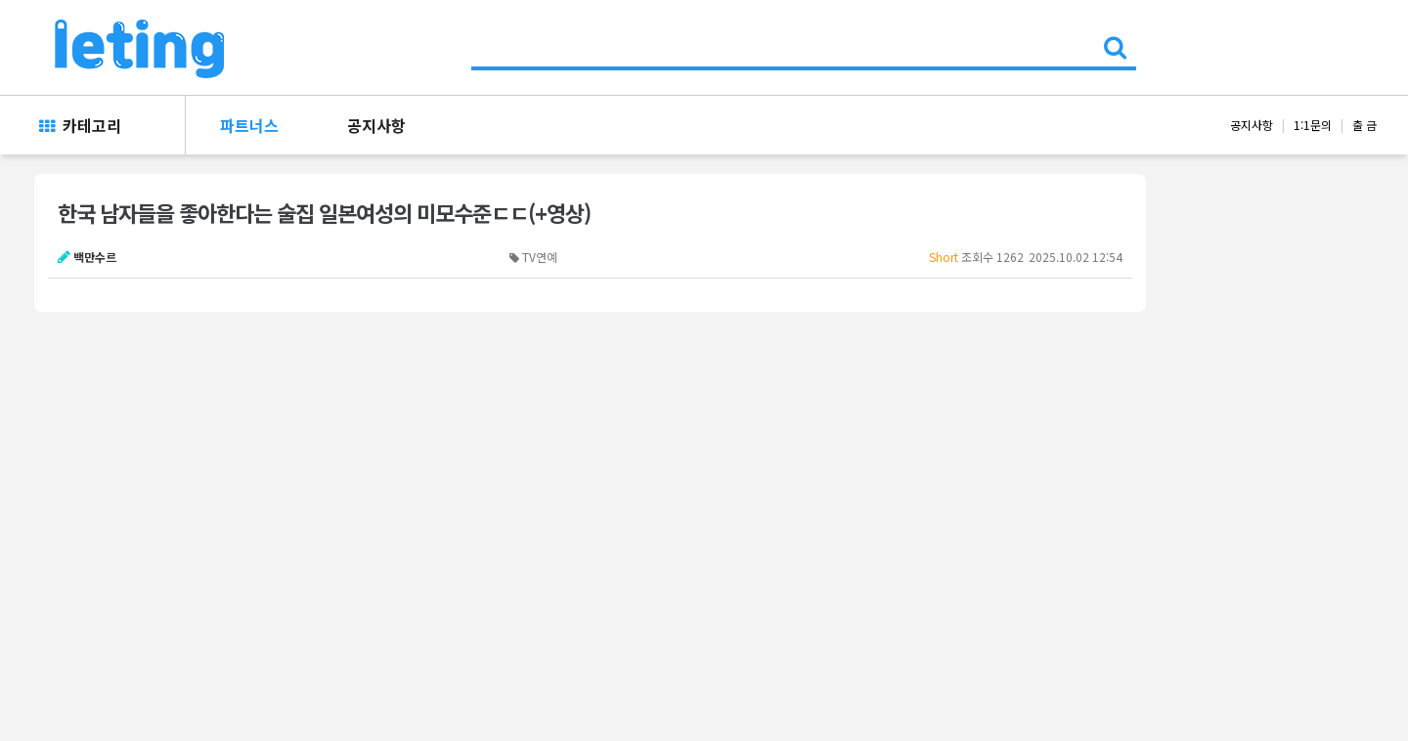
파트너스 (249, 125)
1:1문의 (1313, 124)
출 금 (1364, 124)
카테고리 (80, 125)
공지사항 (376, 125)
